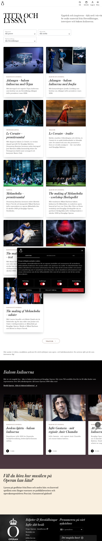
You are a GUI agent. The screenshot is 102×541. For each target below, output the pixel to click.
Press (27, 535)
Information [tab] (51, 255)
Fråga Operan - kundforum (36, 529)
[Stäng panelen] (82, 250)
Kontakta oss (30, 532)
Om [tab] (74, 255)
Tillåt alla (73, 290)
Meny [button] (97, 3)
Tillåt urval (51, 290)
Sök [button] (79, 3)
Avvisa (29, 290)
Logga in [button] (92, 3)
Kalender (86, 3)
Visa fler (51, 341)
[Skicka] (81, 529)
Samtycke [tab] (28, 255)
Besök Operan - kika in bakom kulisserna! (20, 385)
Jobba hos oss (30, 538)
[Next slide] (98, 425)
